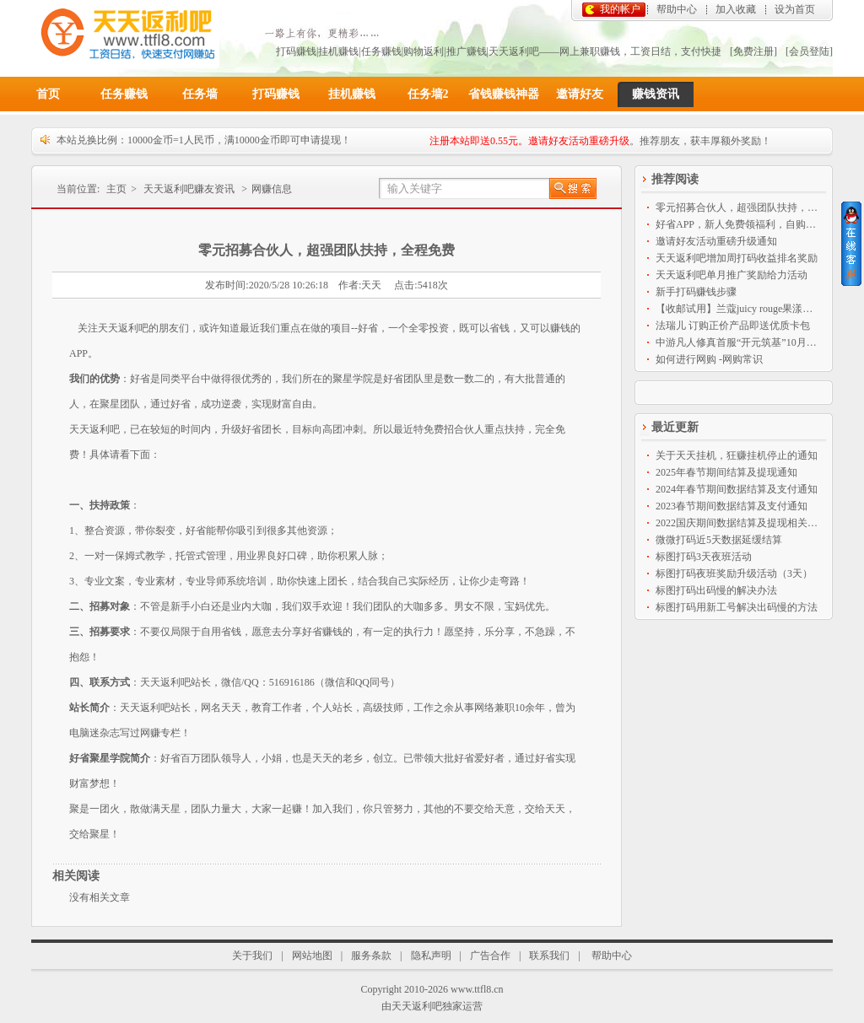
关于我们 (252, 955)
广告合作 (490, 955)
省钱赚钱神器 (503, 94)
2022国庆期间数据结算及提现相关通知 (738, 523)
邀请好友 (579, 94)
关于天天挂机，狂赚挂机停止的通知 (737, 455)
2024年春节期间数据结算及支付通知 (737, 489)
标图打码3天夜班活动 (704, 557)
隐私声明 (431, 955)
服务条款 (371, 955)
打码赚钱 (276, 94)
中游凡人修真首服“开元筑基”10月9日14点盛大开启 (738, 342)
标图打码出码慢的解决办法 (716, 590)
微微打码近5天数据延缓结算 (719, 540)
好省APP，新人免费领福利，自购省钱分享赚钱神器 (738, 224)
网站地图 (312, 955)
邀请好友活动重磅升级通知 (716, 241)
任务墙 (200, 94)
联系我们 (549, 955)
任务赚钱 (124, 94)
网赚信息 (271, 189)
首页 (48, 94)
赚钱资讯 (655, 94)
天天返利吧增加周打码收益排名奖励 (737, 258)
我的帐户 (620, 9)
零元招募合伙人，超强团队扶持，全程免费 (738, 207)
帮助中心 (676, 9)
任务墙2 (428, 94)
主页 (116, 189)
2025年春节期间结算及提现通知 (726, 472)
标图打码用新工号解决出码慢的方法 (737, 607)
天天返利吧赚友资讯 (189, 189)
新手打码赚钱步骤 (696, 292)
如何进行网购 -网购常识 (709, 359)
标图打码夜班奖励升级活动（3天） (734, 573)
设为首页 (795, 9)
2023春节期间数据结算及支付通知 (731, 506)
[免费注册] (753, 51)
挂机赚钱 (351, 94)
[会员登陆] (809, 51)
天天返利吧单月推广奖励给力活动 (731, 275)
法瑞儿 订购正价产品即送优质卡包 (733, 325)
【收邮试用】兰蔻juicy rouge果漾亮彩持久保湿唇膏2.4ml (738, 309)
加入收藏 (736, 9)
